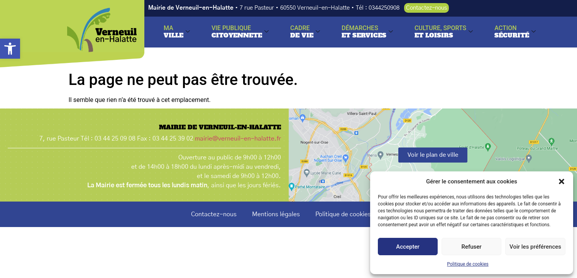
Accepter (407, 246)
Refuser (471, 246)
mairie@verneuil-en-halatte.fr (238, 139)
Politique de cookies (467, 264)
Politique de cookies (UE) (350, 214)
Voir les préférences (535, 246)
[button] (10, 49)
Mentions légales (276, 214)
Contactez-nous (214, 214)
